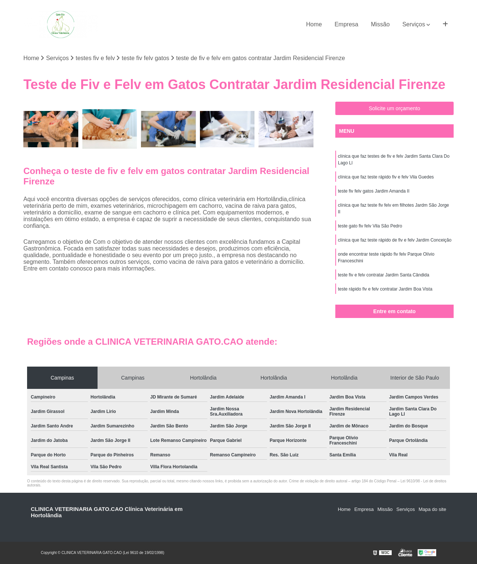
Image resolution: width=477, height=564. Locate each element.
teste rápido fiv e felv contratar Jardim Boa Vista (385, 289)
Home (314, 24)
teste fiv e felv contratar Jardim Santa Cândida (383, 275)
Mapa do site (432, 509)
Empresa (346, 24)
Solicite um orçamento (394, 108)
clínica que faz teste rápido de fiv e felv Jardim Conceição (394, 240)
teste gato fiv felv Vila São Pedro (370, 226)
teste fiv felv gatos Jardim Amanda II (373, 191)
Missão (380, 24)
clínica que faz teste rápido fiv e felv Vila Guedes (386, 177)
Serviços (413, 24)
